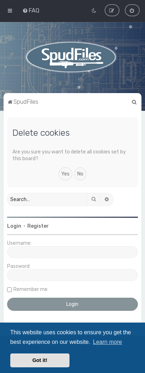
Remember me (30, 289)
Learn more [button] (107, 342)
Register (38, 226)
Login (14, 226)
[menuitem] (31, 10)
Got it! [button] (39, 360)
